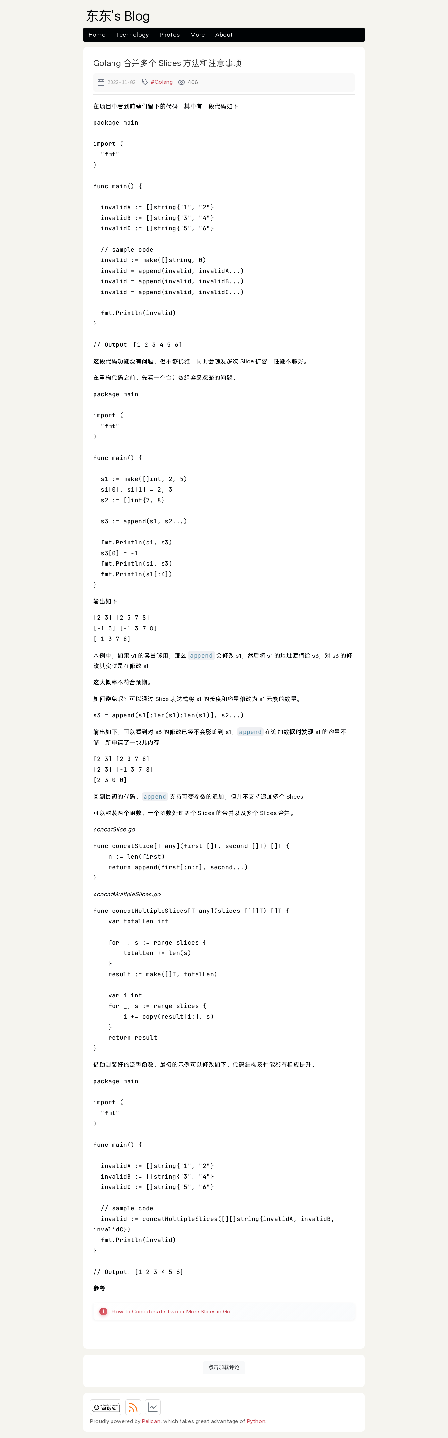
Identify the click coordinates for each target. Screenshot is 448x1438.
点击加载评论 (224, 1367)
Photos (170, 34)
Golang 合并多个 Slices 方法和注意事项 (167, 63)
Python (256, 1421)
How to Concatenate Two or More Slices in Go (172, 1311)
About (224, 34)
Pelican (151, 1421)
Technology (132, 34)
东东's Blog (118, 16)
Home (97, 34)
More (197, 34)
